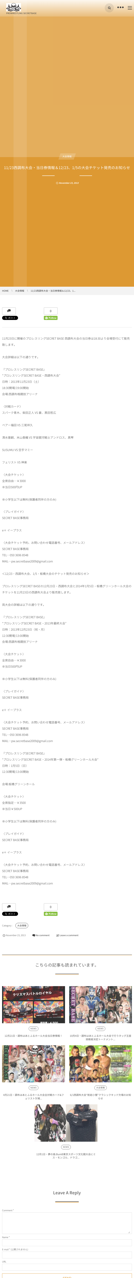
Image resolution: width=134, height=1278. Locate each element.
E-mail (5, 1249)
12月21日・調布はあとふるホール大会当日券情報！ (34, 1037)
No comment (43, 935)
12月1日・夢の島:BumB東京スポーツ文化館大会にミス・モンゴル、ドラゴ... (66, 1157)
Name (5, 1237)
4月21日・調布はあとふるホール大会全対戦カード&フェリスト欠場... (33, 1098)
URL (4, 1261)
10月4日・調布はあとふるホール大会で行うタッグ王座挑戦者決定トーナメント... (100, 1039)
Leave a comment (69, 935)
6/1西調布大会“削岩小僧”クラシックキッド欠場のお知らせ (100, 1098)
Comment (7, 1210)
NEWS (34, 1030)
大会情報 (67, 156)
